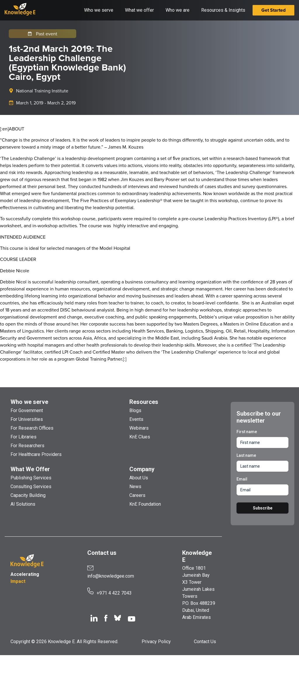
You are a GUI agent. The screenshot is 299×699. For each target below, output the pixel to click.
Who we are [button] (178, 10)
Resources (143, 401)
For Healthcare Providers (36, 454)
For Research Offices (32, 428)
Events (136, 419)
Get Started (273, 10)
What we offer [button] (139, 10)
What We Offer (30, 469)
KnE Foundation (145, 504)
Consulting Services (31, 486)
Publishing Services (31, 478)
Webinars (139, 428)
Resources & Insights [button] (223, 10)
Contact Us (205, 641)
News (135, 486)
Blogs (135, 410)
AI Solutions (23, 504)
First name (247, 431)
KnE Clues (139, 437)
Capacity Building (28, 495)
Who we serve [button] (98, 10)
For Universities (27, 419)
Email (242, 479)
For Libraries (23, 437)
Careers (137, 495)
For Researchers (27, 445)
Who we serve (29, 401)
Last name (246, 455)
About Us (138, 478)
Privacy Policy (156, 641)
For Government (27, 410)
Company (141, 469)
